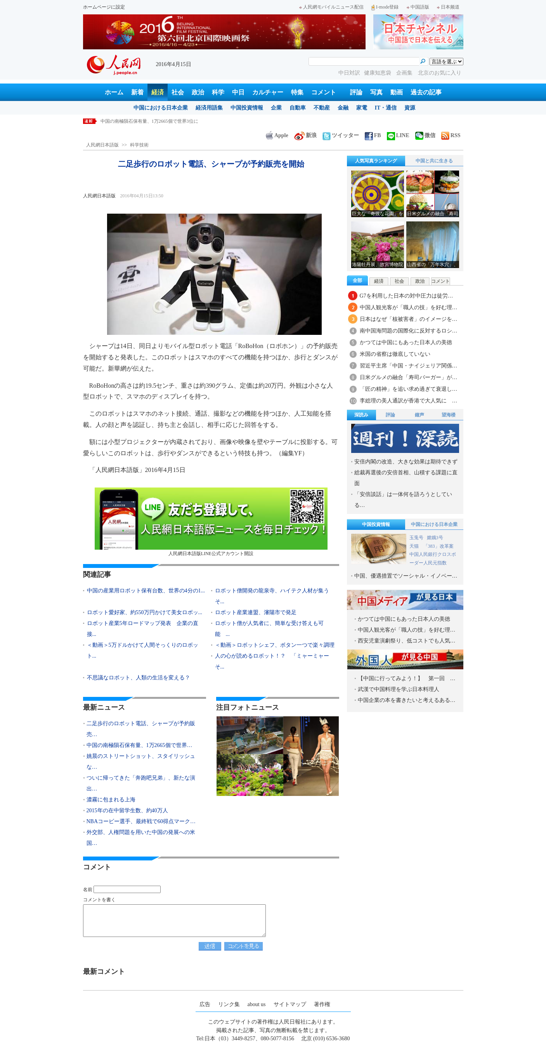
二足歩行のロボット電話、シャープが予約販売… (141, 729)
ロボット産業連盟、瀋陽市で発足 (255, 612)
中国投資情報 (247, 108)
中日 (238, 92)
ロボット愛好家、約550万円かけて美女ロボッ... (145, 612)
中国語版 (418, 7)
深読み (361, 415)
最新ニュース (104, 707)
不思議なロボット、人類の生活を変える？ (138, 678)
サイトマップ (290, 1004)
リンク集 (229, 1004)
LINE (398, 135)
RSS (451, 135)
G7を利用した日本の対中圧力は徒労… (406, 296)
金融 (343, 108)
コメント (323, 92)
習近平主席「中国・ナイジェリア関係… (409, 366)
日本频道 (448, 7)
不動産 (322, 108)
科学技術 (139, 145)
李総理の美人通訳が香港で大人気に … (409, 401)
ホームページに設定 (104, 7)
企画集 (405, 73)
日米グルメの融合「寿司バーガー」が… (409, 377)
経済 (157, 92)
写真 (376, 92)
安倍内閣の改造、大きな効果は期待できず (406, 462)
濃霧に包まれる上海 (111, 800)
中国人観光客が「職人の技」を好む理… (409, 307)
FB (373, 135)
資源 (409, 108)
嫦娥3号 (435, 537)
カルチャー (267, 92)
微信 (425, 135)
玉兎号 (416, 537)
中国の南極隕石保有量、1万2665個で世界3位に (149, 121)
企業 (276, 108)
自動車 (297, 108)
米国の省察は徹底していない (395, 354)
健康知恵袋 (378, 73)
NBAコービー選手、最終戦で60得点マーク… (141, 821)
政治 (198, 92)
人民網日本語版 (102, 145)
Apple (277, 135)
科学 (218, 92)
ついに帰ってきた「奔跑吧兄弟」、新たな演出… (141, 783)
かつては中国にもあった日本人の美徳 (406, 342)
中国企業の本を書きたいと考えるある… (407, 700)
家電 (361, 108)
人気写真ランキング (376, 161)
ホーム (114, 92)
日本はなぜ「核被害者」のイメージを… (409, 319)
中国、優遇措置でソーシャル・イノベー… (406, 576)
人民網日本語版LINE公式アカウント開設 (211, 522)
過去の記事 (426, 92)
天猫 (414, 546)
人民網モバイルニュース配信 (331, 7)
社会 (178, 92)
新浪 (305, 135)
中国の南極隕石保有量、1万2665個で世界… (139, 745)
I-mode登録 (385, 7)
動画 (396, 92)
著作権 (322, 1004)
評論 (356, 92)
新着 (137, 92)
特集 (297, 92)
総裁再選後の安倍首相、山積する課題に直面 (406, 478)
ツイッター (340, 135)
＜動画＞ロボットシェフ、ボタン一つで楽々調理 (275, 645)
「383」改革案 (438, 546)
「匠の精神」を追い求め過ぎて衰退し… (409, 389)
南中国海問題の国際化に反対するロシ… (409, 331)
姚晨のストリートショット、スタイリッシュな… (141, 761)
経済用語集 (209, 108)
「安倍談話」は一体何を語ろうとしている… (403, 499)
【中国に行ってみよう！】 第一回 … (407, 678)
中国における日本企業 (160, 108)
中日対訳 (349, 73)
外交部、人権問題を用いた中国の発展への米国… (141, 837)
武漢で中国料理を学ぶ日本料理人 (398, 689)
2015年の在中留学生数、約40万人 (127, 810)
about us (257, 1004)
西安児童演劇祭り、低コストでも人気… (407, 641)
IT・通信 (386, 108)
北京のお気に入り (439, 73)
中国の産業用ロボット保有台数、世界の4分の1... (146, 591)
